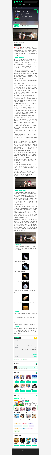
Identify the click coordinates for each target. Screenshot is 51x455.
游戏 (19, 4)
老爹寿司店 (17, 431)
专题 (35, 4)
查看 (16, 445)
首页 (15, 4)
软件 (24, 4)
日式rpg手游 (21, 42)
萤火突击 (25, 425)
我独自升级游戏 (18, 425)
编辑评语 (16, 25)
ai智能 (29, 4)
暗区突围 (30, 428)
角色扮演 (27, 13)
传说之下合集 (17, 423)
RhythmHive (23, 428)
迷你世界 (30, 423)
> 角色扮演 (22, 7)
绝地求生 (31, 425)
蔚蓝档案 (16, 428)
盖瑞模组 (24, 423)
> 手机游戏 (17, 7)
